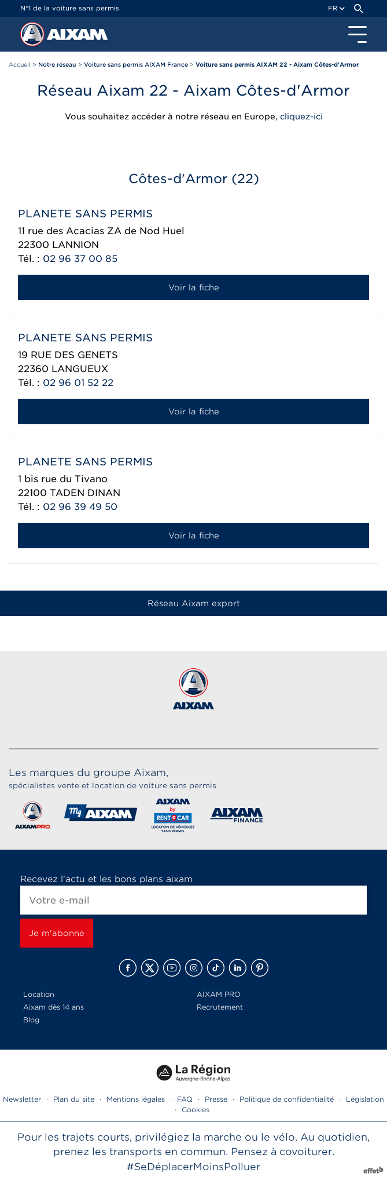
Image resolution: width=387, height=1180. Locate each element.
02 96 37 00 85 (80, 258)
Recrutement (220, 1007)
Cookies (195, 1109)
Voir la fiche (193, 287)
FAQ (185, 1099)
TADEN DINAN (85, 492)
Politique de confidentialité (286, 1099)
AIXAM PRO (219, 994)
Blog (31, 1019)
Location (38, 994)
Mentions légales (135, 1099)
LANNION (75, 244)
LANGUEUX (79, 368)
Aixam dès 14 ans (53, 1007)
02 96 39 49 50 (80, 506)
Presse (216, 1099)
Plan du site (73, 1099)
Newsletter (22, 1099)
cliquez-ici (301, 116)
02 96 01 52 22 (78, 382)
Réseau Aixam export (194, 603)
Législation (365, 1099)
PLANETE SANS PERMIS (85, 213)
